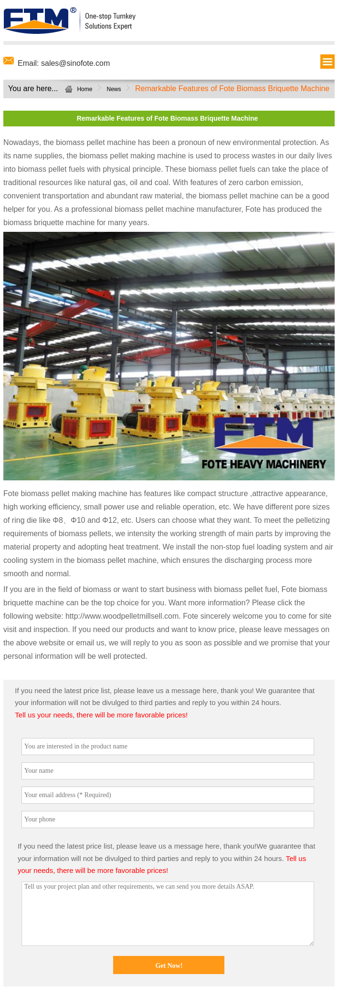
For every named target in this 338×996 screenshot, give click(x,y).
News (113, 89)
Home (84, 89)
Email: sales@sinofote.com (64, 63)
